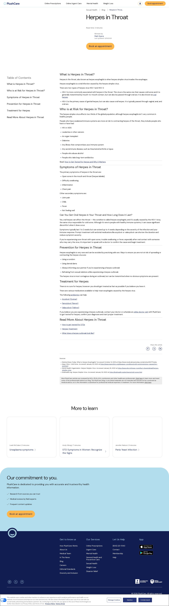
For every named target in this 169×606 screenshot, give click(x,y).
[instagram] (9, 582)
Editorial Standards (67, 569)
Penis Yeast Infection (127, 449)
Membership (118, 553)
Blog (105, 10)
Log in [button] (140, 3)
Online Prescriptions (94, 546)
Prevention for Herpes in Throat (23, 103)
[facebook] (21, 582)
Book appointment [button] (155, 3)
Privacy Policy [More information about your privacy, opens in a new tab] (50, 604)
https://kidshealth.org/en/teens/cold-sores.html (126, 372)
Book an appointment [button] (100, 46)
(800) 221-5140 (119, 546)
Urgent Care (91, 549)
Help (114, 557)
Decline (129, 600)
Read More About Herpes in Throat (25, 117)
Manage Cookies (114, 600)
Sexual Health (93, 10)
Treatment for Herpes (18, 110)
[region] (84, 600)
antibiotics (75, 295)
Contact (116, 549)
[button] (53, 3)
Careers (63, 565)
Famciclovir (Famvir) (70, 303)
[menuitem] (11, 3)
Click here (139, 378)
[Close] (165, 599)
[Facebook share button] (147, 349)
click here (148, 382)
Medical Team (65, 553)
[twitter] (15, 582)
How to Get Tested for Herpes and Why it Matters (85, 162)
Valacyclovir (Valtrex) (70, 307)
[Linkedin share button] (160, 349)
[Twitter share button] (153, 349)
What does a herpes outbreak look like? (78, 333)
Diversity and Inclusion (69, 573)
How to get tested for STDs (73, 324)
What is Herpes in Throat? (21, 84)
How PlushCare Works (69, 546)
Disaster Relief (92, 571)
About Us (63, 549)
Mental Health (92, 553)
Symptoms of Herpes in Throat (23, 97)
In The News (65, 557)
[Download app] (146, 547)
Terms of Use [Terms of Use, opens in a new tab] (60, 604)
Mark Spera (99, 36)
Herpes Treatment (69, 329)
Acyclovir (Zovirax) (69, 299)
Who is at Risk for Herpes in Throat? (26, 90)
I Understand (145, 600)
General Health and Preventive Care (94, 558)
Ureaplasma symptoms (23, 449)
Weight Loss (91, 567)
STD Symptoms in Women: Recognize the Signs (84, 451)
